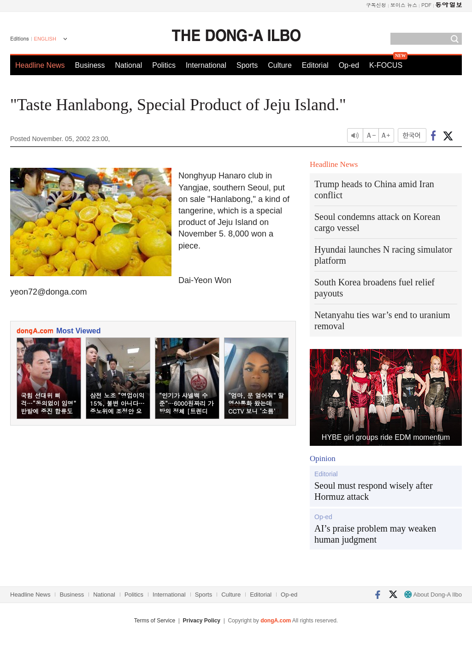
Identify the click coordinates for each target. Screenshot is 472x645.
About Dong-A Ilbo (433, 594)
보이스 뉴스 (404, 4)
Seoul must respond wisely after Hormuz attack (373, 491)
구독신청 (376, 4)
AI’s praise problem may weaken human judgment (375, 533)
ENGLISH (45, 38)
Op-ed (349, 65)
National (128, 65)
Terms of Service (154, 620)
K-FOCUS (385, 65)
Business (90, 65)
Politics (164, 65)
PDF (426, 4)
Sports (247, 65)
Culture (280, 65)
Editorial (315, 65)
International (206, 65)
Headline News (40, 65)
